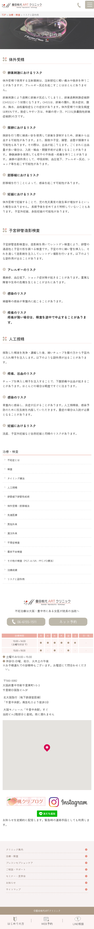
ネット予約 (68, 621)
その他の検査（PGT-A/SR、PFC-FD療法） (31, 560)
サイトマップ (13, 889)
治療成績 (12, 570)
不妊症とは (13, 460)
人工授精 (12, 487)
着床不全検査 (14, 551)
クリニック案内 (14, 849)
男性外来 (12, 524)
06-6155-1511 (27, 621)
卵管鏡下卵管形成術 (18, 496)
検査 (9, 469)
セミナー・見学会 (16, 876)
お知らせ (11, 882)
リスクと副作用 (16, 579)
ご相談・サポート (16, 869)
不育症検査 (13, 542)
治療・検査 (12, 856)
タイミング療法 (16, 478)
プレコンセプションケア (19, 863)
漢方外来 (12, 533)
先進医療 (12, 515)
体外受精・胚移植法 (18, 506)
